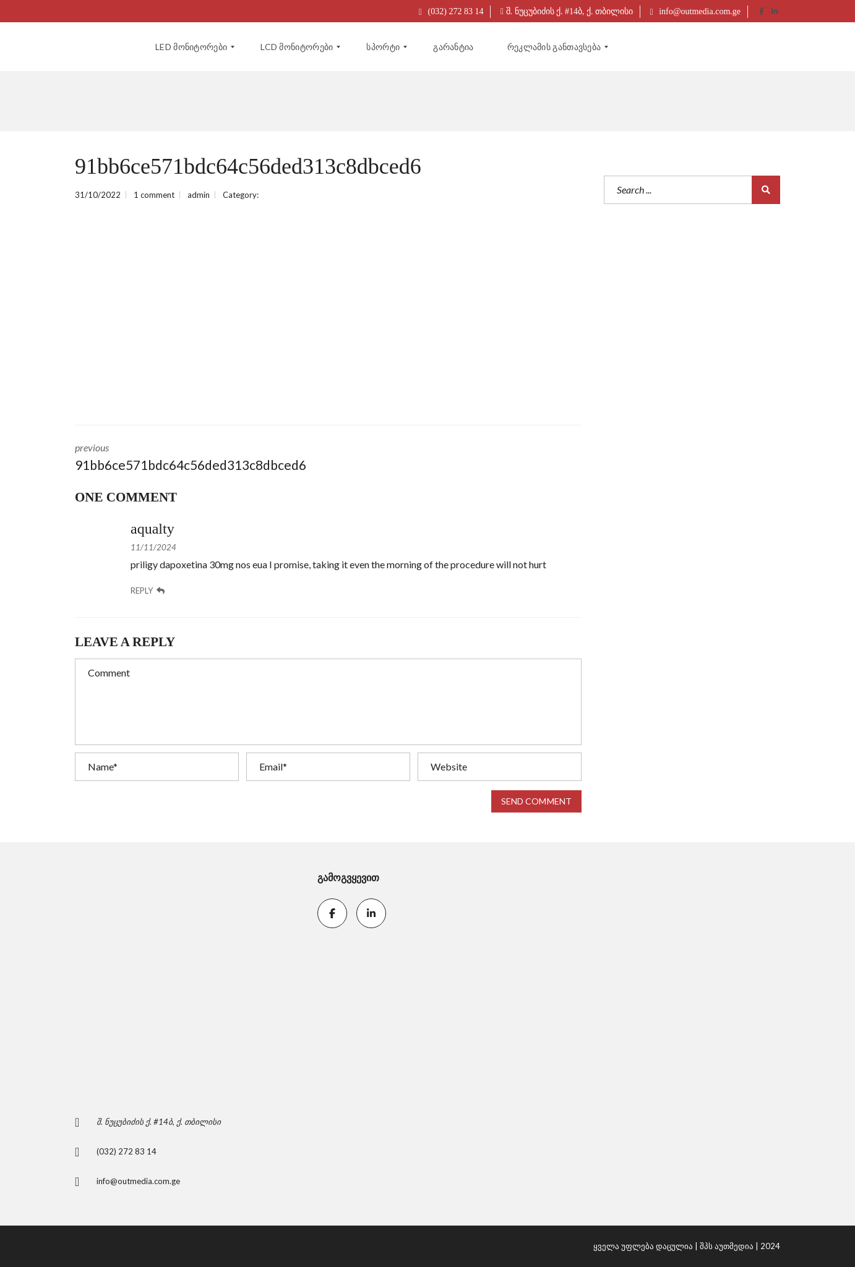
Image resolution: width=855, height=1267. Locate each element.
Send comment (536, 801)
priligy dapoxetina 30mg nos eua (199, 564)
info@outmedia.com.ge (695, 11)
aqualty (152, 529)
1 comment (154, 195)
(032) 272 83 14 (451, 11)
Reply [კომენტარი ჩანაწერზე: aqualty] (148, 591)
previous (192, 458)
